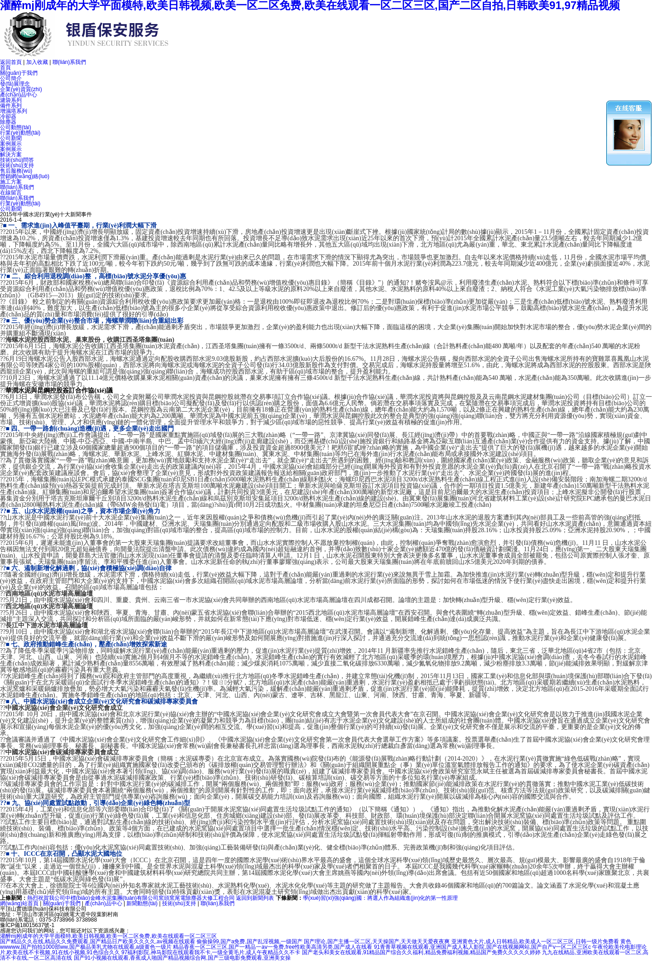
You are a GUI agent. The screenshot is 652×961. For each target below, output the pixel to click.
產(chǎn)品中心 (18, 95)
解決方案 (11, 154)
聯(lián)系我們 (69, 62)
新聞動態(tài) (142, 903)
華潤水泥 (18, 390)
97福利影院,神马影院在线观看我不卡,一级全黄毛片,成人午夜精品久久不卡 (210, 952)
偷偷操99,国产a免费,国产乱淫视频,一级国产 (249, 941)
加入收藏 (37, 62)
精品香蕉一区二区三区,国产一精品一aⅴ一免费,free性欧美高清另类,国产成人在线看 (272, 947)
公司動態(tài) (15, 127)
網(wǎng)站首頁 (19, 903)
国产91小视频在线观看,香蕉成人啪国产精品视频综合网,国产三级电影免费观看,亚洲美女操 (182, 958)
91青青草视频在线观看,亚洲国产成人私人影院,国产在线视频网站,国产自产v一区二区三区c (482, 947)
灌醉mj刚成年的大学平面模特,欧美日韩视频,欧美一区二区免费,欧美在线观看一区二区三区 (108, 936)
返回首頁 (11, 62)
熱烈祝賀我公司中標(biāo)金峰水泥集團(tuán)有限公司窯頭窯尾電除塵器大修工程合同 (131, 898)
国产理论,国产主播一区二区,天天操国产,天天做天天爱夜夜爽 (377, 941)
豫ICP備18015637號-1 (27, 925)
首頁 (5, 67)
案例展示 (11, 144)
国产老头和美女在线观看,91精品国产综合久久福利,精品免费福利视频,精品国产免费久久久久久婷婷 (421, 952)
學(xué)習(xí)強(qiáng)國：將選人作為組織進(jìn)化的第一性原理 (380, 898)
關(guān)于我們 (19, 73)
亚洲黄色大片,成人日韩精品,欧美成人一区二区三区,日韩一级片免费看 (535, 941)
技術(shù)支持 (179, 903)
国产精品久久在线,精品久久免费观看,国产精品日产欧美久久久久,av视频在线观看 (97, 941)
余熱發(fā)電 (148, 504)
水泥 (314, 238)
